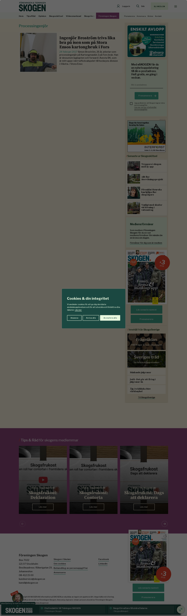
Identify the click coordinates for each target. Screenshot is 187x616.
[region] (93, 308)
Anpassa (74, 318)
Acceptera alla (110, 318)
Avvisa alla (91, 318)
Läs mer (78, 310)
